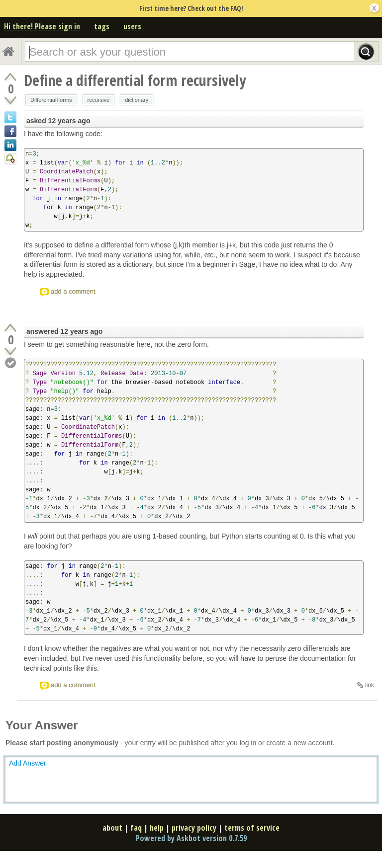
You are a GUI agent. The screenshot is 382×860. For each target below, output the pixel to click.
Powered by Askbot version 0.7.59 (191, 838)
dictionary (136, 100)
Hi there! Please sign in (42, 26)
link (369, 685)
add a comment (73, 291)
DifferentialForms (51, 100)
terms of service (252, 827)
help (157, 827)
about (112, 827)
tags (101, 26)
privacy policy (194, 827)
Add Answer (27, 763)
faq (136, 827)
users (132, 26)
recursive (99, 100)
